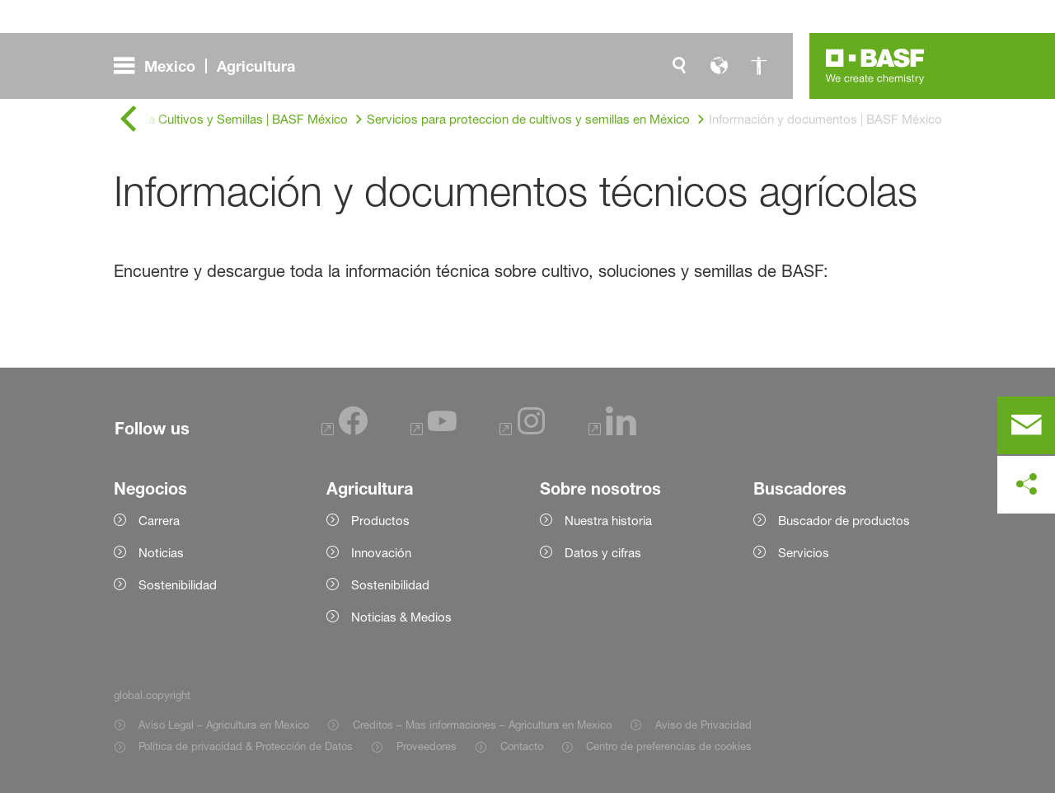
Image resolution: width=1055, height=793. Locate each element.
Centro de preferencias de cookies (669, 746)
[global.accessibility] (758, 66)
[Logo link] (875, 66)
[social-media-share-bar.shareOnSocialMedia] (1026, 485)
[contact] (1026, 425)
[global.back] (128, 120)
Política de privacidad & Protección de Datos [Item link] (245, 746)
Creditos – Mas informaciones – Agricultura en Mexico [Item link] (482, 724)
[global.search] (679, 66)
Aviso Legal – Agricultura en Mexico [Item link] (223, 724)
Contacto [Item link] (521, 746)
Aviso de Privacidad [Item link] (703, 724)
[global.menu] (211, 66)
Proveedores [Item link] (426, 746)
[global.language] (719, 66)
